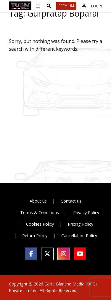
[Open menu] (37, 5)
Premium (66, 5)
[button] (49, 6)
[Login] (84, 6)
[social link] (31, 254)
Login (96, 6)
